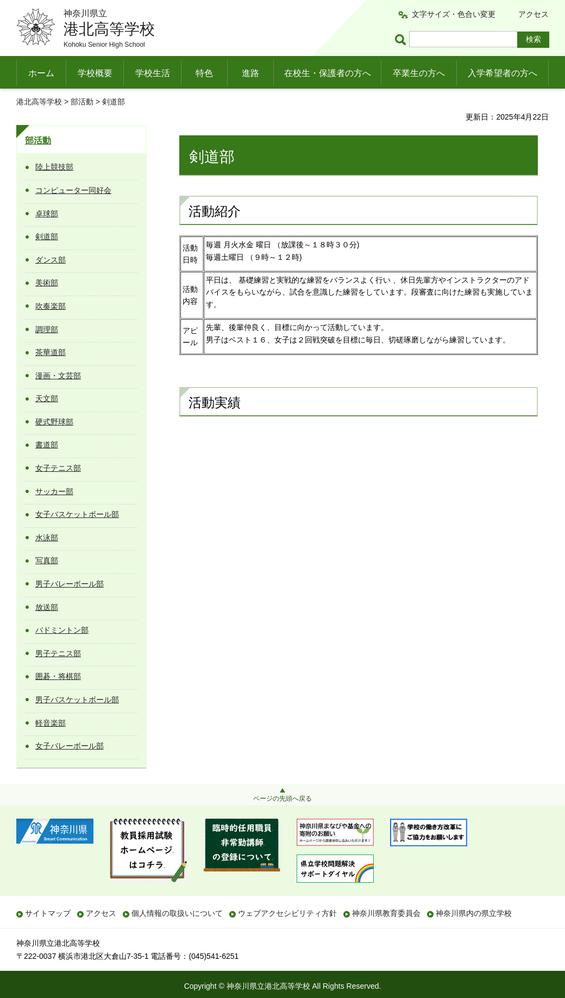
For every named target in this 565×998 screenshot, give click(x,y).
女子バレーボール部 (69, 745)
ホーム (41, 73)
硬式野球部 (54, 421)
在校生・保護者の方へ (327, 73)
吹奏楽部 (50, 306)
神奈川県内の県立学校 (474, 913)
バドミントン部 (62, 630)
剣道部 (46, 236)
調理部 (46, 329)
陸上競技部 (54, 167)
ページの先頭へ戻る (282, 798)
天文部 (46, 398)
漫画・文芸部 (58, 375)
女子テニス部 (58, 468)
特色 (204, 73)
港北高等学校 (39, 101)
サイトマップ (48, 913)
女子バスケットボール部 (77, 514)
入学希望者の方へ (502, 73)
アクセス (533, 14)
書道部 (46, 444)
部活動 (82, 101)
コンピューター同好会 (73, 190)
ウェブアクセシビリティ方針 (287, 913)
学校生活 (152, 73)
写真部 (46, 560)
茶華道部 (50, 352)
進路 (250, 73)
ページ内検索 (402, 39)
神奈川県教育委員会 (386, 913)
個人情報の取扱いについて (177, 913)
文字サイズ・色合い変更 (453, 14)
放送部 (46, 607)
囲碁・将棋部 (58, 676)
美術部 (46, 282)
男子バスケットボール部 (77, 699)
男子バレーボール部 (69, 583)
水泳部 (46, 537)
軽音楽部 (50, 723)
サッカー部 (54, 491)
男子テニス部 (58, 653)
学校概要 (95, 73)
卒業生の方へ (419, 73)
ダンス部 (50, 259)
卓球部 (46, 213)
